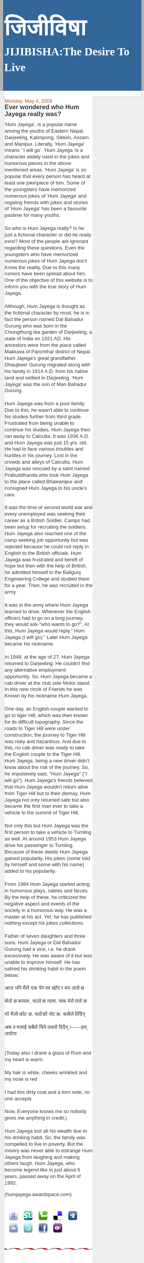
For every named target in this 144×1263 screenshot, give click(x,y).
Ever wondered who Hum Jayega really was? (42, 110)
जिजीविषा (45, 27)
